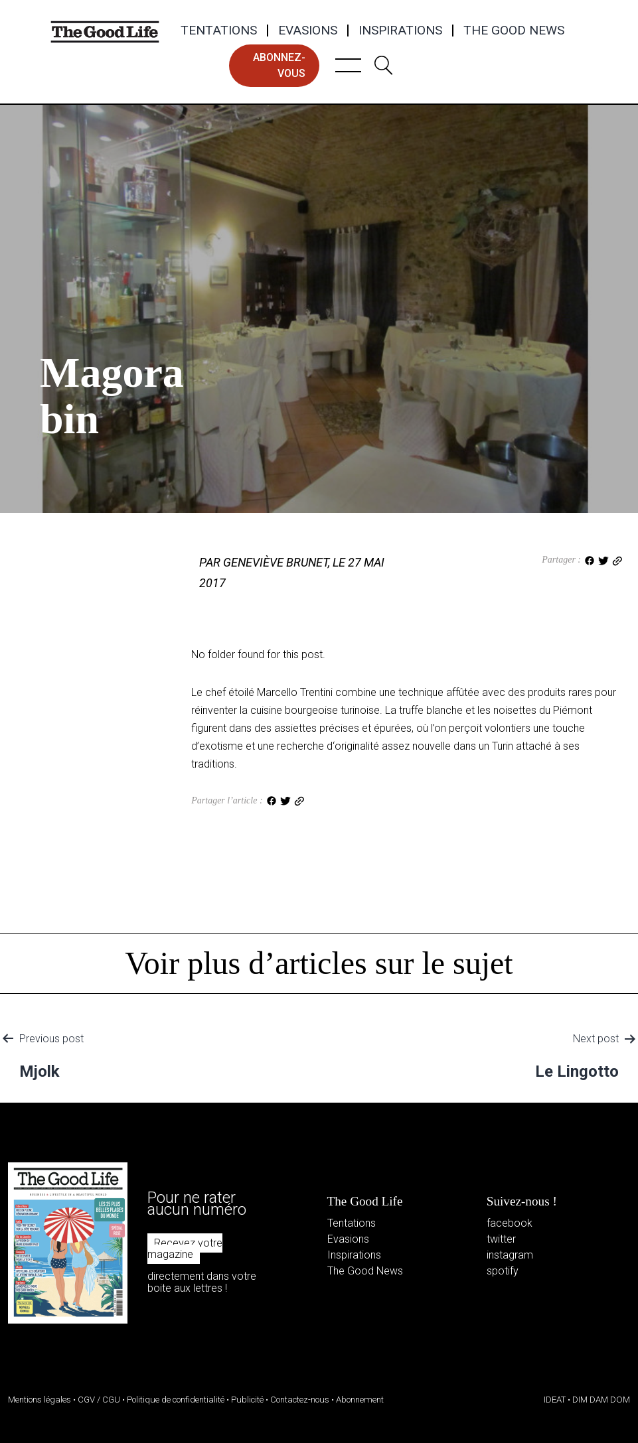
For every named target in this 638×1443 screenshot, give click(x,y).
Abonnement (360, 1400)
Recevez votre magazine (184, 1249)
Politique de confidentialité (175, 1400)
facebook (509, 1223)
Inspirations (400, 30)
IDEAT (555, 1400)
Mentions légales (39, 1400)
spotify (502, 1271)
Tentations (219, 30)
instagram (510, 1255)
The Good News (513, 30)
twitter (501, 1239)
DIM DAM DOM (601, 1400)
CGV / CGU (99, 1400)
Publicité (247, 1400)
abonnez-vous (279, 65)
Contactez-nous (299, 1400)
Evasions (307, 30)
